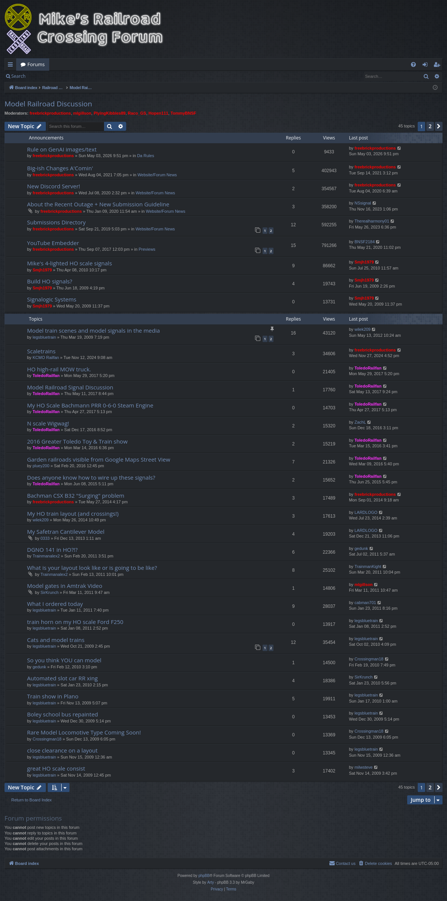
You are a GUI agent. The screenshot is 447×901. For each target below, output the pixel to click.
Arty (210, 882)
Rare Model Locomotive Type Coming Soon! (84, 732)
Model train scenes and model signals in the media (93, 330)
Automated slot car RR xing (62, 678)
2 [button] (430, 126)
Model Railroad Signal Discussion (70, 387)
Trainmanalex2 (46, 556)
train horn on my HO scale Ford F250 (75, 621)
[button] (438, 126)
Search (18, 76)
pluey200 (41, 465)
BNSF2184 (365, 241)
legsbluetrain (44, 337)
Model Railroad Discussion (48, 104)
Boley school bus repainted (62, 714)
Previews (147, 249)
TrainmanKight (368, 566)
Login (42, 76)
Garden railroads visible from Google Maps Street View (98, 459)
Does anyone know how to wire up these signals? (91, 477)
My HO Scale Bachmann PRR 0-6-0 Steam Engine (90, 405)
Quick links (12, 66)
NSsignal (363, 203)
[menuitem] (413, 64)
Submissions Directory (56, 222)
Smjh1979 (42, 270)
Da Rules (145, 155)
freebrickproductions (50, 113)
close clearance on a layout (62, 750)
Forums (36, 64)
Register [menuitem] (438, 66)
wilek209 (363, 329)
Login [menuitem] (426, 66)
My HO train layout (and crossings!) (73, 513)
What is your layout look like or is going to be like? (92, 567)
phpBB (204, 876)
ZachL (360, 422)
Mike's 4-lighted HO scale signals (69, 263)
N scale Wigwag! (48, 423)
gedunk (361, 548)
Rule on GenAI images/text (62, 149)
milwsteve (364, 767)
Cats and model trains (56, 640)
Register (67, 76)
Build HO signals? (49, 281)
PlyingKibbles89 (109, 113)
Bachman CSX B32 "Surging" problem (75, 495)
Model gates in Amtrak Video (64, 585)
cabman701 (365, 602)
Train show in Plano (53, 696)
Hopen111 (158, 113)
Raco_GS (137, 113)
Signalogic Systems (51, 299)
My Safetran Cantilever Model (65, 531)
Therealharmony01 (372, 221)
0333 (45, 538)
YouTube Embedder (53, 243)
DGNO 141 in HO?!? (52, 549)
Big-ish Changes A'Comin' (60, 168)
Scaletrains (41, 351)
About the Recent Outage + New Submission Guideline (98, 204)
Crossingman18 (369, 659)
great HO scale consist (56, 768)
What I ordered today (55, 603)
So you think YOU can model (64, 660)
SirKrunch (50, 592)
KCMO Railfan (46, 357)
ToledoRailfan (46, 375)
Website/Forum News (157, 175)
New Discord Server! (53, 186)
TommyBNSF (183, 113)
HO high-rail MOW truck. (59, 369)
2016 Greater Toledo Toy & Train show (77, 441)
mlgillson (82, 113)
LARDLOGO (366, 512)
